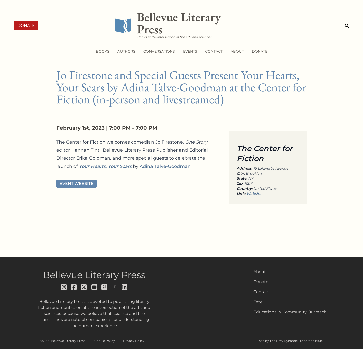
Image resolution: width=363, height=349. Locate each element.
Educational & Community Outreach (290, 312)
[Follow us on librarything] (114, 287)
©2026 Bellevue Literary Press (62, 341)
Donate (26, 25)
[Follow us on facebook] (74, 287)
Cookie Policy (104, 341)
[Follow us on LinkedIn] (125, 287)
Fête (258, 302)
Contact (261, 291)
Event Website (76, 183)
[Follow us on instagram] (64, 287)
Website (253, 193)
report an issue (311, 341)
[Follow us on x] (84, 287)
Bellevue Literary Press (94, 274)
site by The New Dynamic (278, 341)
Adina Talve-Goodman (165, 166)
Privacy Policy (133, 341)
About (259, 271)
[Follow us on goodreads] (104, 287)
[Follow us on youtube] (94, 287)
